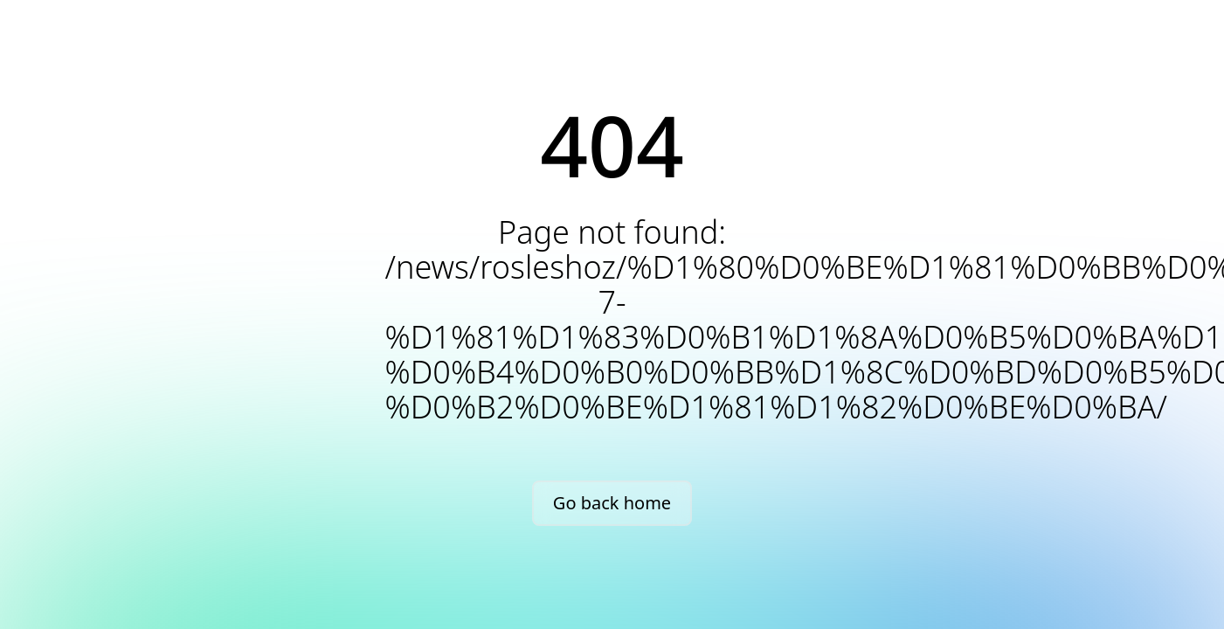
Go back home (612, 503)
